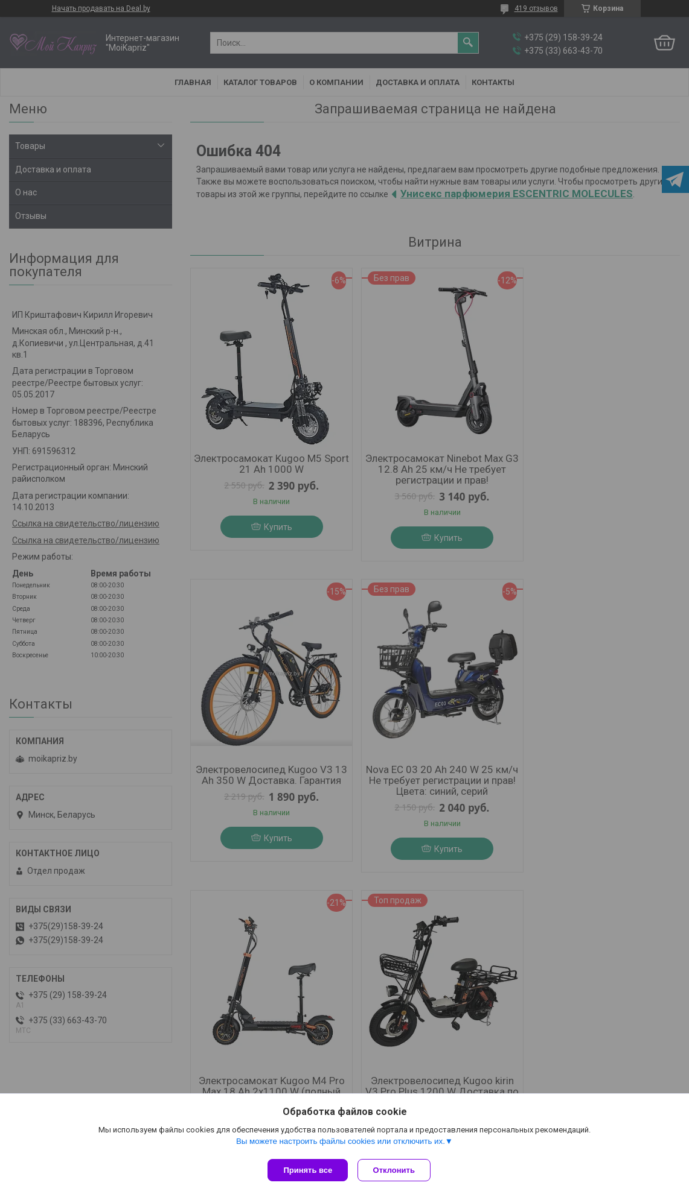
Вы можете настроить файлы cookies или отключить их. (340, 1143)
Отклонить (396, 1170)
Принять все (307, 1170)
